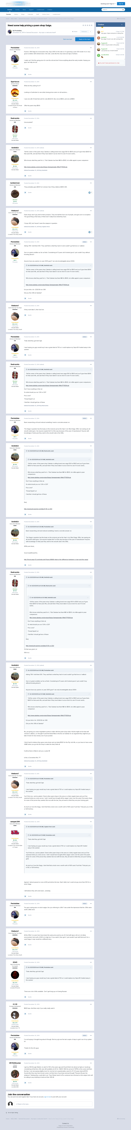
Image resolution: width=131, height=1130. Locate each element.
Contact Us (65, 1123)
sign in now (47, 1097)
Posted (31, 47)
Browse (10, 10)
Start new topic (67, 39)
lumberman (15, 183)
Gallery (16, 14)
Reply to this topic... (22, 1104)
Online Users (45, 14)
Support (31, 9)
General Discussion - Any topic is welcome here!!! (41, 32)
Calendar (30, 14)
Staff (37, 14)
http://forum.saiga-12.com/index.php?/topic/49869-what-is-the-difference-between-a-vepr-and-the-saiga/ (56, 559)
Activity (17, 9)
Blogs (22, 14)
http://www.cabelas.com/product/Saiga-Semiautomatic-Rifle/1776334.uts (45, 167)
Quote (29, 74)
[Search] (111, 9)
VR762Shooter (15, 1063)
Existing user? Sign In (108, 3)
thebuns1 (15, 211)
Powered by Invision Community (65, 1127)
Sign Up (121, 3)
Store (24, 9)
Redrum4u (15, 118)
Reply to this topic (84, 39)
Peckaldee (18, 30)
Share (74, 31)
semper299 (15, 822)
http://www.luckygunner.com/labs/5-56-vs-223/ (38, 509)
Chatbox (49, 9)
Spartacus (15, 82)
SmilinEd (15, 148)
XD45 (15, 962)
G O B (15, 1004)
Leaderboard (56, 14)
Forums (8, 14)
